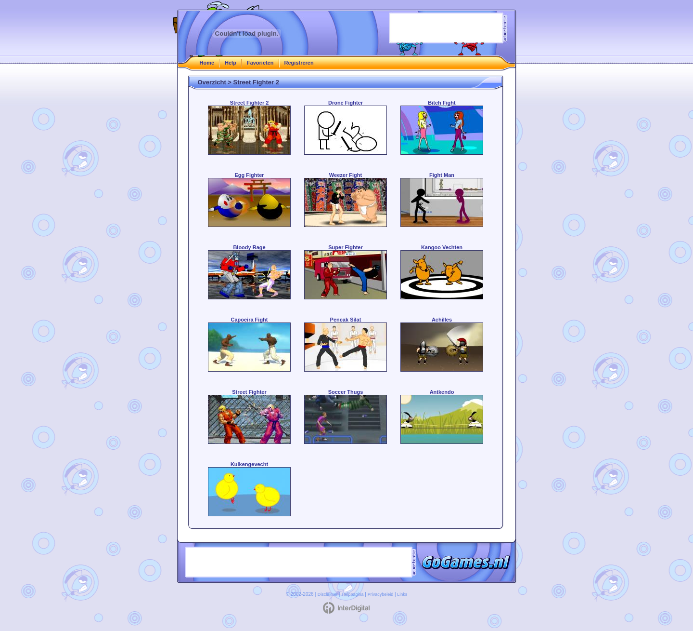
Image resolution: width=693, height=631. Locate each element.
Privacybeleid (381, 594)
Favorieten (260, 63)
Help (230, 63)
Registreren (299, 63)
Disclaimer (328, 594)
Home (207, 63)
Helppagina (353, 594)
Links (402, 594)
